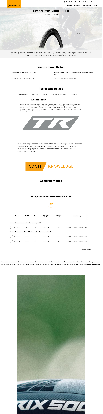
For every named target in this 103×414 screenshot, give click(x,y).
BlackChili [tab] (35, 94)
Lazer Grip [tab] (74, 94)
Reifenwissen (77, 5)
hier (77, 265)
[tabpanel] (51, 114)
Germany (93, 1)
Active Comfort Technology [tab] (59, 94)
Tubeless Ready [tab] (23, 94)
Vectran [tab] (44, 94)
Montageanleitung (93, 265)
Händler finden (84, 1)
